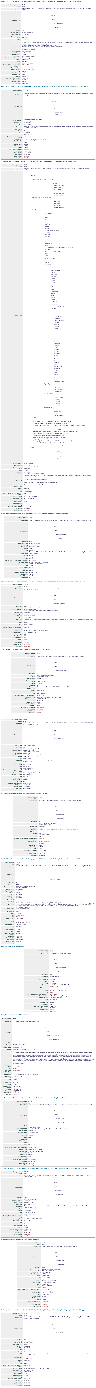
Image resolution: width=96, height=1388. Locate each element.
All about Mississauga (29, 1356)
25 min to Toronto (28, 1358)
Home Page (25, 83)
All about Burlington (26, 51)
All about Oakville (54, 989)
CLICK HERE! (25, 64)
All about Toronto (33, 553)
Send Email (24, 81)
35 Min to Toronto (54, 986)
